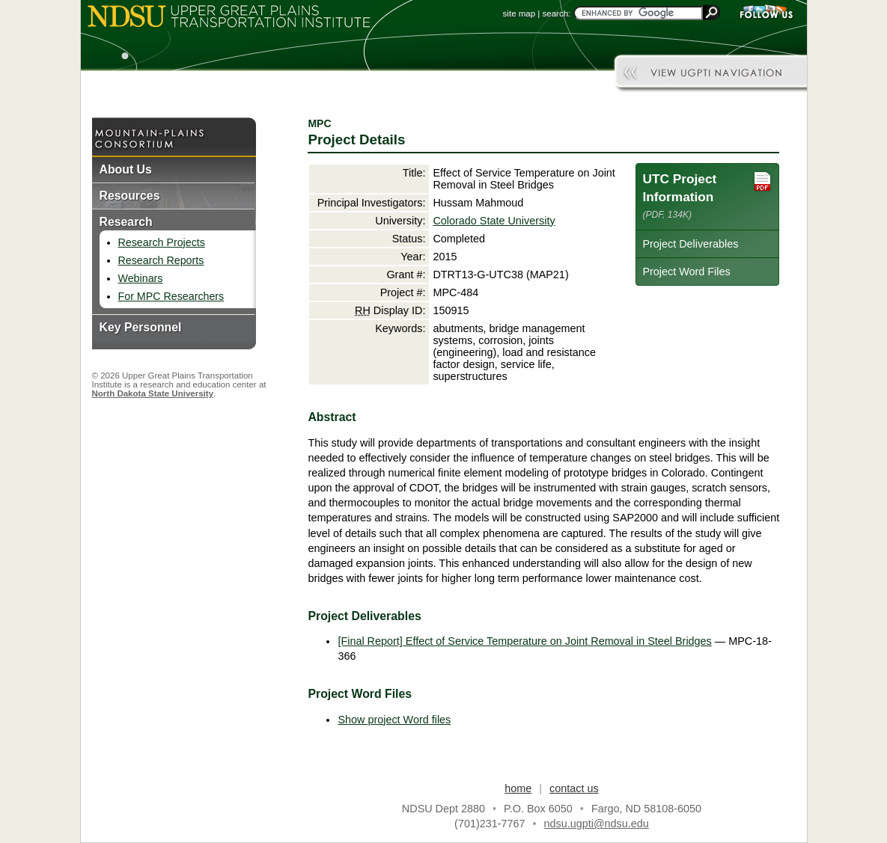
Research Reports (161, 260)
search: (557, 13)
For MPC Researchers (171, 296)
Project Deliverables (690, 244)
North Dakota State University (153, 393)
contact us (574, 788)
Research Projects (161, 242)
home (518, 788)
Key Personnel (141, 327)
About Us (126, 169)
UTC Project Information (707, 195)
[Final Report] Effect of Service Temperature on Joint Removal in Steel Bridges (524, 641)
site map (519, 13)
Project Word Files (686, 272)
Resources (130, 195)
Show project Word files (394, 720)
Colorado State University (494, 221)
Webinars (140, 278)
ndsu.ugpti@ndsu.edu (596, 824)
